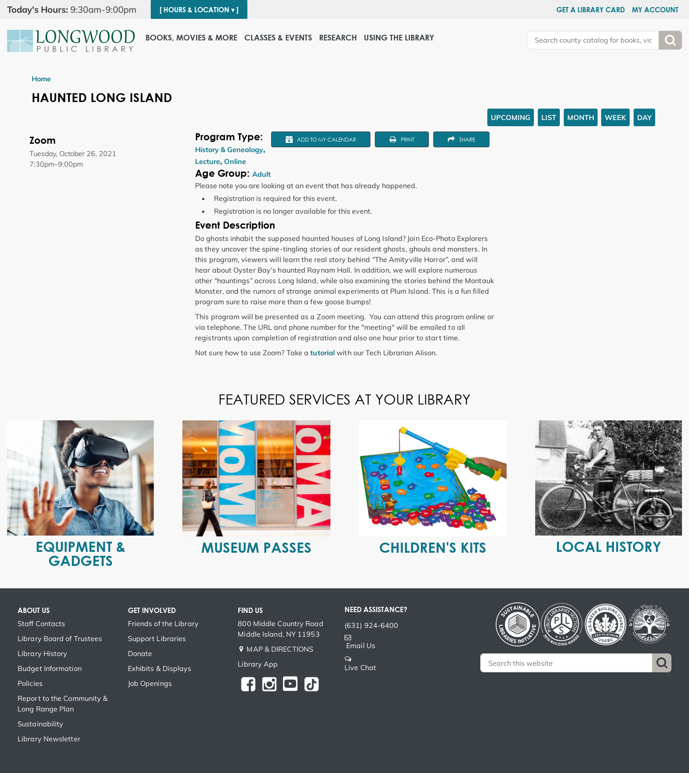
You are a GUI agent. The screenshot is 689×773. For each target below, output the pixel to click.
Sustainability (40, 723)
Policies (30, 683)
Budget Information (50, 668)
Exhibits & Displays (160, 668)
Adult (261, 174)
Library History (43, 653)
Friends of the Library (163, 623)
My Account (655, 9)
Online (235, 161)
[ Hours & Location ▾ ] (199, 9)
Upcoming (510, 117)
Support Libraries (157, 638)
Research (338, 37)
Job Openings (150, 683)
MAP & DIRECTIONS (280, 649)
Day (644, 117)
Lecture (207, 161)
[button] (75, 9)
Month (580, 117)
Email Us (360, 645)
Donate (140, 653)
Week (615, 117)
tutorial (322, 352)
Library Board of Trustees (60, 638)
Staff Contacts (41, 623)
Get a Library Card (590, 9)
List (548, 117)
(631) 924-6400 (371, 625)
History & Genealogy (229, 149)
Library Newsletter (49, 738)
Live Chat (360, 667)
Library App (258, 664)
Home (41, 78)
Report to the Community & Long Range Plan (63, 703)
